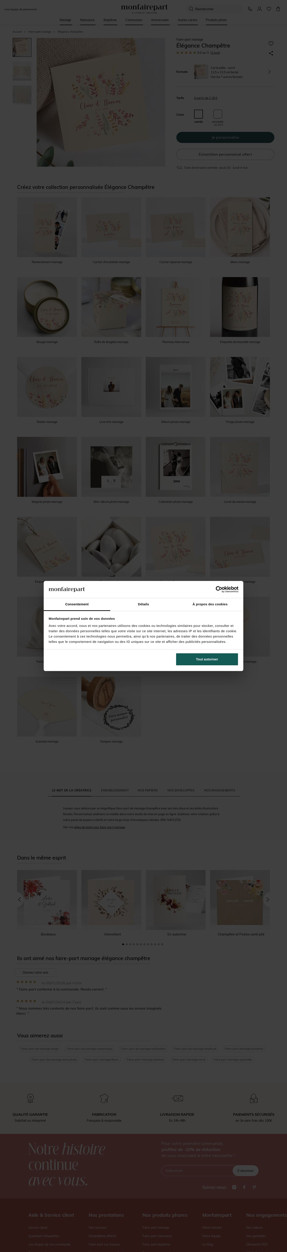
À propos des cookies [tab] (210, 604)
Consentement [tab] (76, 604)
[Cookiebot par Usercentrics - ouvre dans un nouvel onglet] (219, 589)
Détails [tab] (143, 604)
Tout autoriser (207, 659)
